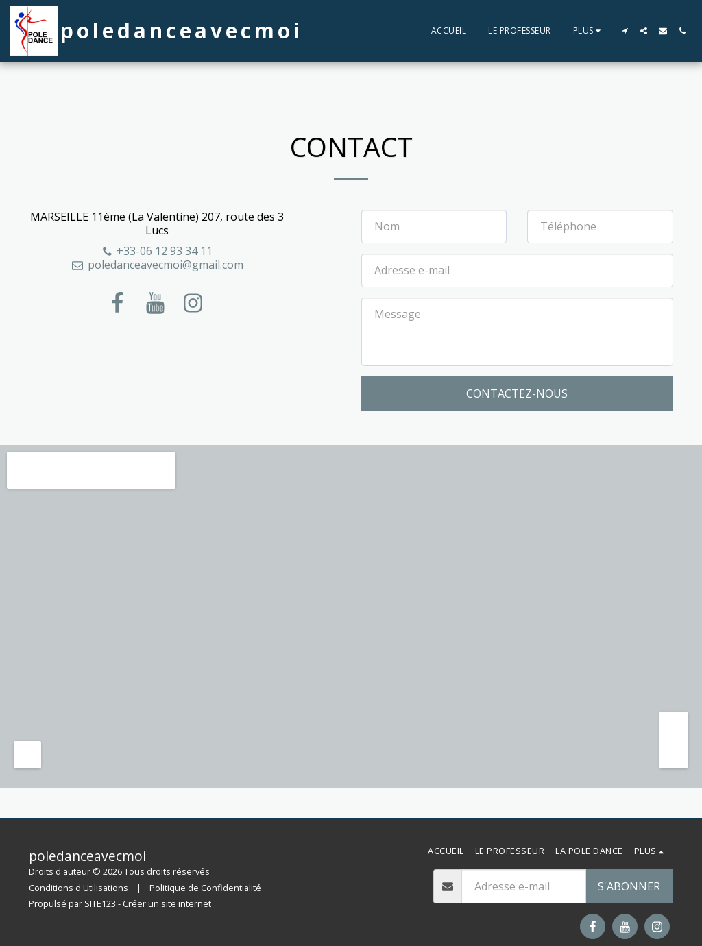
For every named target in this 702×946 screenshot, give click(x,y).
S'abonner (629, 886)
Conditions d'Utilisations (78, 888)
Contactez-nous (517, 393)
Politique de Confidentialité (205, 888)
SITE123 (100, 903)
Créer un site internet (167, 903)
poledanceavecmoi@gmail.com (157, 264)
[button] (624, 31)
